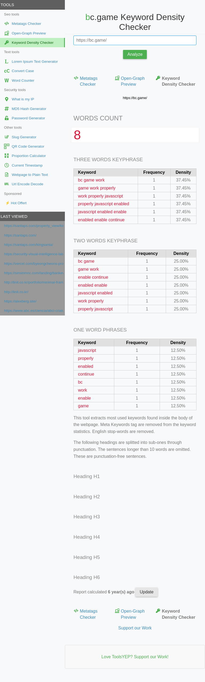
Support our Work (135, 628)
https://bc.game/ (136, 98)
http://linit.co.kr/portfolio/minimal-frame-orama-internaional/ (35, 282)
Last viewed (15, 216)
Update (148, 592)
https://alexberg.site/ (22, 301)
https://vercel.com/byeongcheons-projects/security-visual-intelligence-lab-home (35, 264)
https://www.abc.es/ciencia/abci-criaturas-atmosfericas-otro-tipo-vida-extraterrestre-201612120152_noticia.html (35, 311)
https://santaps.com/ (22, 235)
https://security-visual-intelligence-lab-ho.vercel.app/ (35, 254)
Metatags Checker (87, 81)
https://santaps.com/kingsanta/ (30, 245)
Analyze (136, 54)
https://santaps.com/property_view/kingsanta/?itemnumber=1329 (35, 226)
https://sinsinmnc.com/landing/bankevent (35, 273)
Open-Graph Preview (131, 81)
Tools (9, 4)
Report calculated (106, 592)
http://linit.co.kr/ (18, 292)
